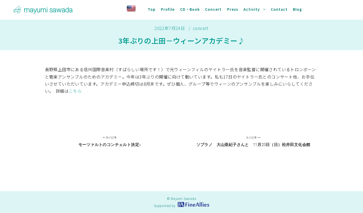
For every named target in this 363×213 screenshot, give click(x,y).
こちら (75, 91)
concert (200, 28)
